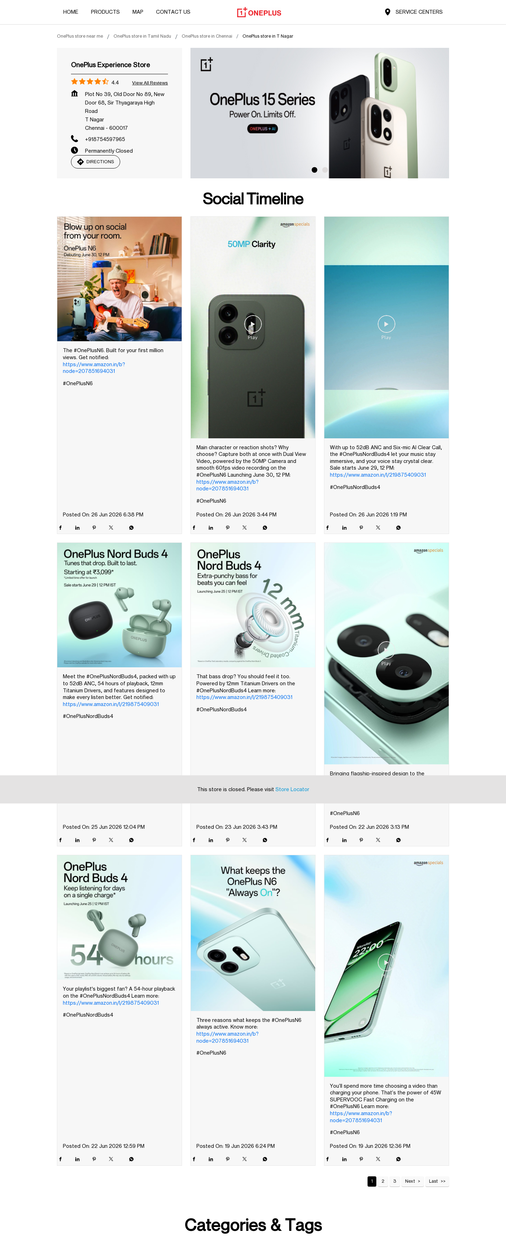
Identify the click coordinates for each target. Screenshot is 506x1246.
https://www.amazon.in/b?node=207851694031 (94, 368)
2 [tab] (325, 170)
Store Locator (292, 608)
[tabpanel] (319, 113)
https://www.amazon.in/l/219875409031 (378, 474)
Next (410, 1181)
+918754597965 (105, 139)
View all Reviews (150, 83)
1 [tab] (314, 170)
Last (433, 1181)
